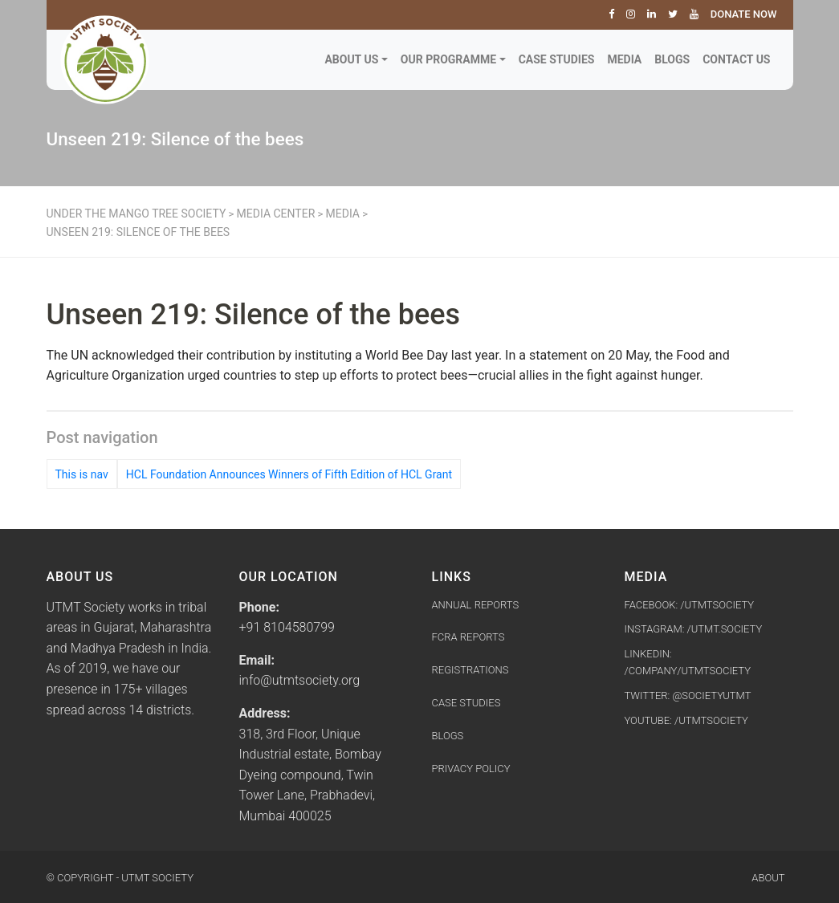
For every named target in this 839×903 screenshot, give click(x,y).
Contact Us (736, 59)
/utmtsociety (711, 720)
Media (624, 59)
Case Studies (557, 59)
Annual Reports (475, 605)
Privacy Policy (471, 769)
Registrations (470, 670)
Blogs (672, 59)
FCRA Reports (468, 637)
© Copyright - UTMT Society (120, 878)
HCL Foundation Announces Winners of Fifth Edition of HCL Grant (289, 474)
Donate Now (744, 14)
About (767, 878)
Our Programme (448, 59)
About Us (351, 59)
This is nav (81, 474)
